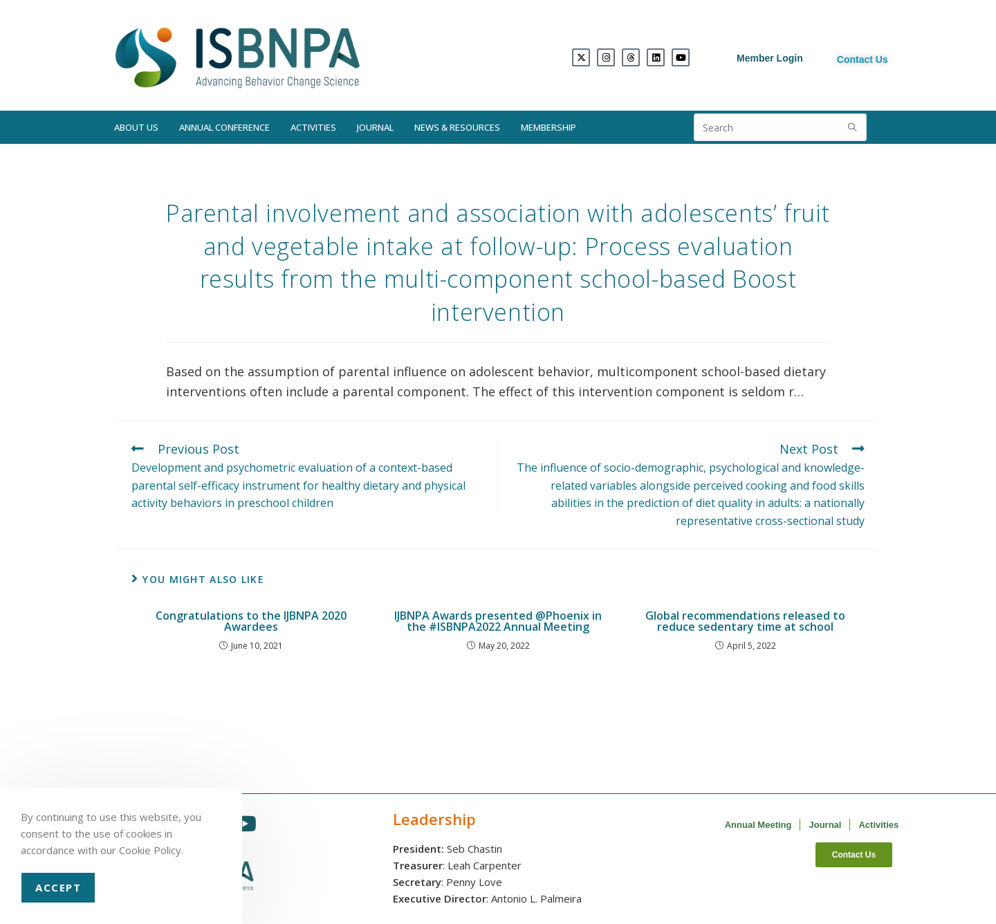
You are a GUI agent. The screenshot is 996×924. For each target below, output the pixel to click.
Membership (548, 127)
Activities (313, 127)
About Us (136, 127)
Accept (58, 887)
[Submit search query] (853, 127)
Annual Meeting (758, 825)
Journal (375, 127)
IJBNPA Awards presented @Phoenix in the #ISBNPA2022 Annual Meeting (498, 621)
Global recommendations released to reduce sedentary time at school (745, 621)
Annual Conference (224, 127)
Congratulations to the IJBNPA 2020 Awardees (251, 621)
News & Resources (457, 127)
